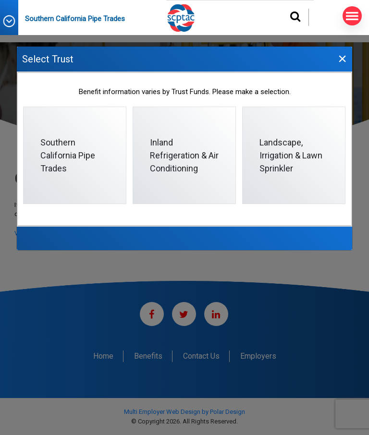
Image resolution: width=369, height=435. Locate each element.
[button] (12, 21)
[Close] (342, 58)
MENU (350, 16)
